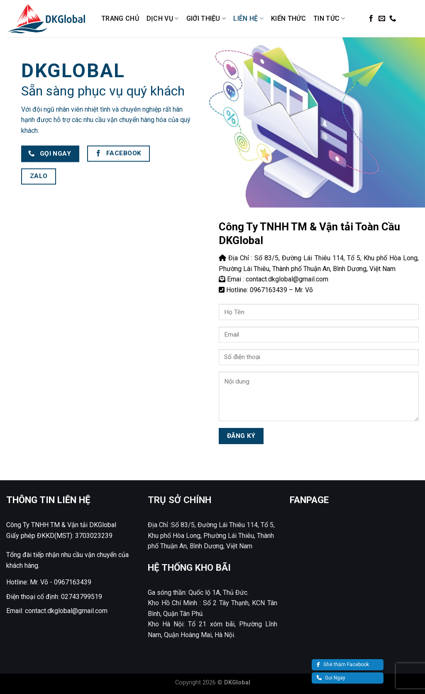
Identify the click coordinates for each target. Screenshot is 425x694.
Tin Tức (329, 19)
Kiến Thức (288, 18)
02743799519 (81, 597)
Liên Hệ (248, 19)
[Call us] (392, 18)
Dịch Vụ (163, 19)
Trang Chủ (120, 18)
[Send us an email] (382, 18)
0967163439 (72, 582)
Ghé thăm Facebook (343, 664)
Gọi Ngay (331, 678)
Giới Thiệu (206, 19)
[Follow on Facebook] (371, 18)
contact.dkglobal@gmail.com (66, 611)
